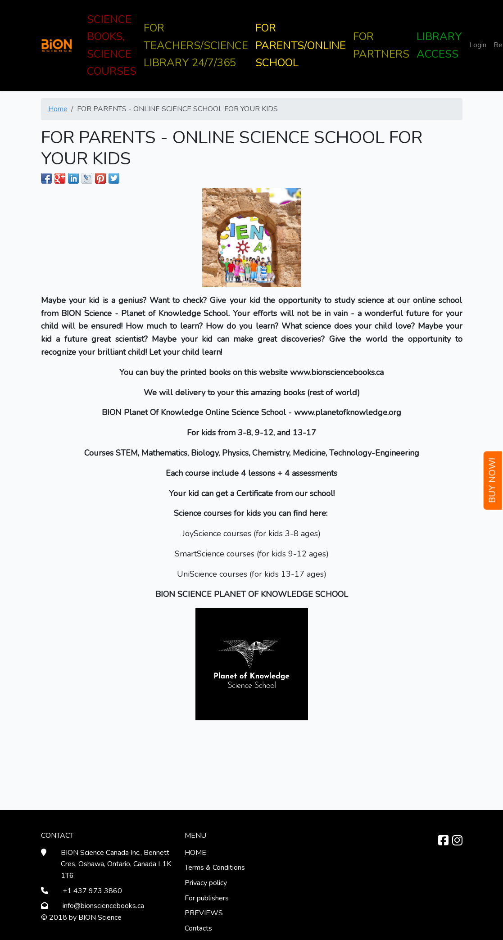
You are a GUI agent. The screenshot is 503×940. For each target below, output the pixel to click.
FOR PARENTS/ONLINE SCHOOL (300, 45)
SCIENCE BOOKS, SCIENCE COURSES (111, 45)
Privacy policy (206, 883)
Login (477, 45)
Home (58, 109)
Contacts (198, 928)
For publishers (207, 898)
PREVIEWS (204, 913)
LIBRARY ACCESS (439, 45)
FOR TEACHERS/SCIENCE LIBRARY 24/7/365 (196, 45)
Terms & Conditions (215, 867)
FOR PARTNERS (381, 45)
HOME (195, 853)
